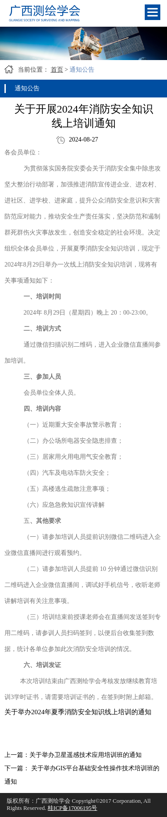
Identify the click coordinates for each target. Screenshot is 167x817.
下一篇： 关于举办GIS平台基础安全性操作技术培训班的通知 (81, 775)
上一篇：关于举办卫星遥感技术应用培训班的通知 (73, 755)
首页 (57, 69)
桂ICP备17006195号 (72, 808)
